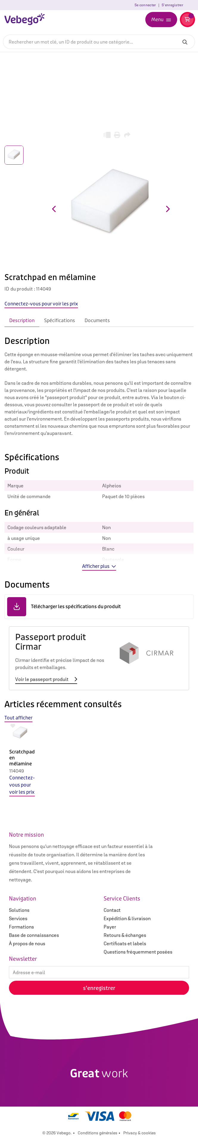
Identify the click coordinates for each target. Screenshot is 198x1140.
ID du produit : (19, 288)
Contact (112, 910)
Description (22, 320)
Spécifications (59, 320)
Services (18, 918)
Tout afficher (18, 718)
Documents (97, 320)
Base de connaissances (34, 935)
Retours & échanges (125, 935)
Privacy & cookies (139, 1132)
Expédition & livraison (127, 918)
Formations (21, 926)
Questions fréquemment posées (138, 951)
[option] (20, 764)
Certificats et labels (125, 943)
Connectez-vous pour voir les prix (22, 785)
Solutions (19, 910)
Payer (110, 926)
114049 (16, 770)
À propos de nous (27, 943)
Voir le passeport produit (46, 679)
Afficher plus (99, 566)
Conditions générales (97, 1132)
